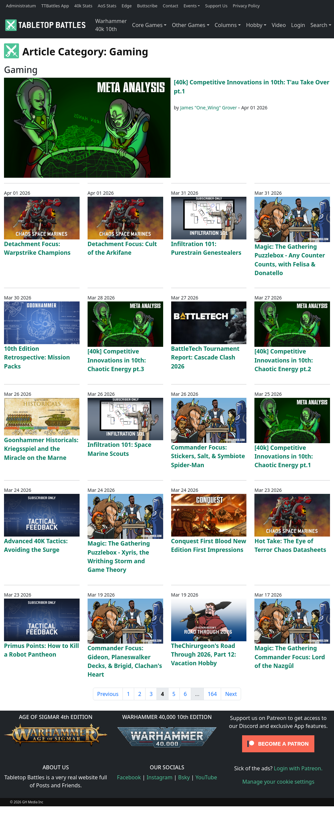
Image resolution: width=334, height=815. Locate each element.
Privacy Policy (246, 6)
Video (279, 25)
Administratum (21, 6)
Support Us (216, 6)
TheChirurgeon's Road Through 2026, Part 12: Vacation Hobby (203, 654)
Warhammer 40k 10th (111, 25)
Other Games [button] (188, 25)
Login (298, 25)
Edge (127, 6)
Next (231, 694)
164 (212, 694)
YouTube (206, 777)
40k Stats (83, 6)
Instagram (159, 777)
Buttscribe (147, 6)
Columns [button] (226, 25)
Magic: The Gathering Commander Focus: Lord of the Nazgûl (289, 657)
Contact (170, 6)
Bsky (184, 777)
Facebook (129, 777)
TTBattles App (55, 6)
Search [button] (318, 25)
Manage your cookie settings (278, 781)
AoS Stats (107, 6)
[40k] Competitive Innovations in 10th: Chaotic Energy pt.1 (283, 456)
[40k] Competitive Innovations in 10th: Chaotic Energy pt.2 (283, 360)
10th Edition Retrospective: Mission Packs (37, 357)
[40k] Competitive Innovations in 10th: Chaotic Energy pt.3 (117, 360)
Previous (108, 694)
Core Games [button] (147, 25)
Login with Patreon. (298, 768)
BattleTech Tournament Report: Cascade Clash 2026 (205, 357)
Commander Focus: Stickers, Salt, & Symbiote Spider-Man (208, 456)
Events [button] (190, 6)
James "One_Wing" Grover (208, 107)
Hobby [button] (254, 25)
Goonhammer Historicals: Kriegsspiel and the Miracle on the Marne (41, 449)
